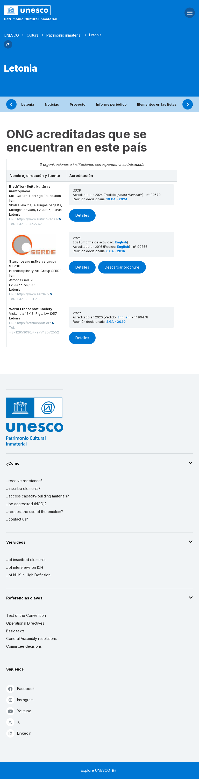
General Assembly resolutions (31, 638)
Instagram (19, 700)
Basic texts (15, 631)
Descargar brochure (122, 267)
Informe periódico (111, 104)
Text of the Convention (26, 615)
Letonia (27, 104)
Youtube (18, 711)
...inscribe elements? (23, 488)
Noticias (52, 104)
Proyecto (77, 104)
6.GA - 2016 (115, 251)
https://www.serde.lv (33, 294)
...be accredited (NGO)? (26, 504)
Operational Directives (25, 623)
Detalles (82, 215)
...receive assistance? (24, 481)
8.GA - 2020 (116, 322)
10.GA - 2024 (116, 199)
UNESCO (11, 35)
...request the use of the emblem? (34, 511)
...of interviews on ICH (24, 567)
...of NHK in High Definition (28, 575)
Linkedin (18, 733)
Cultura (33, 35)
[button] (8, 47)
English (121, 242)
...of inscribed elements (26, 559)
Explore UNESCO (98, 770)
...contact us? (17, 519)
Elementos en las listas (157, 104)
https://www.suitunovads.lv (38, 219)
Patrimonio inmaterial (63, 35)
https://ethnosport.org (34, 323)
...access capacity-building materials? (37, 496)
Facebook (20, 689)
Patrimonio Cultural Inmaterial (30, 19)
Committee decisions (24, 646)
